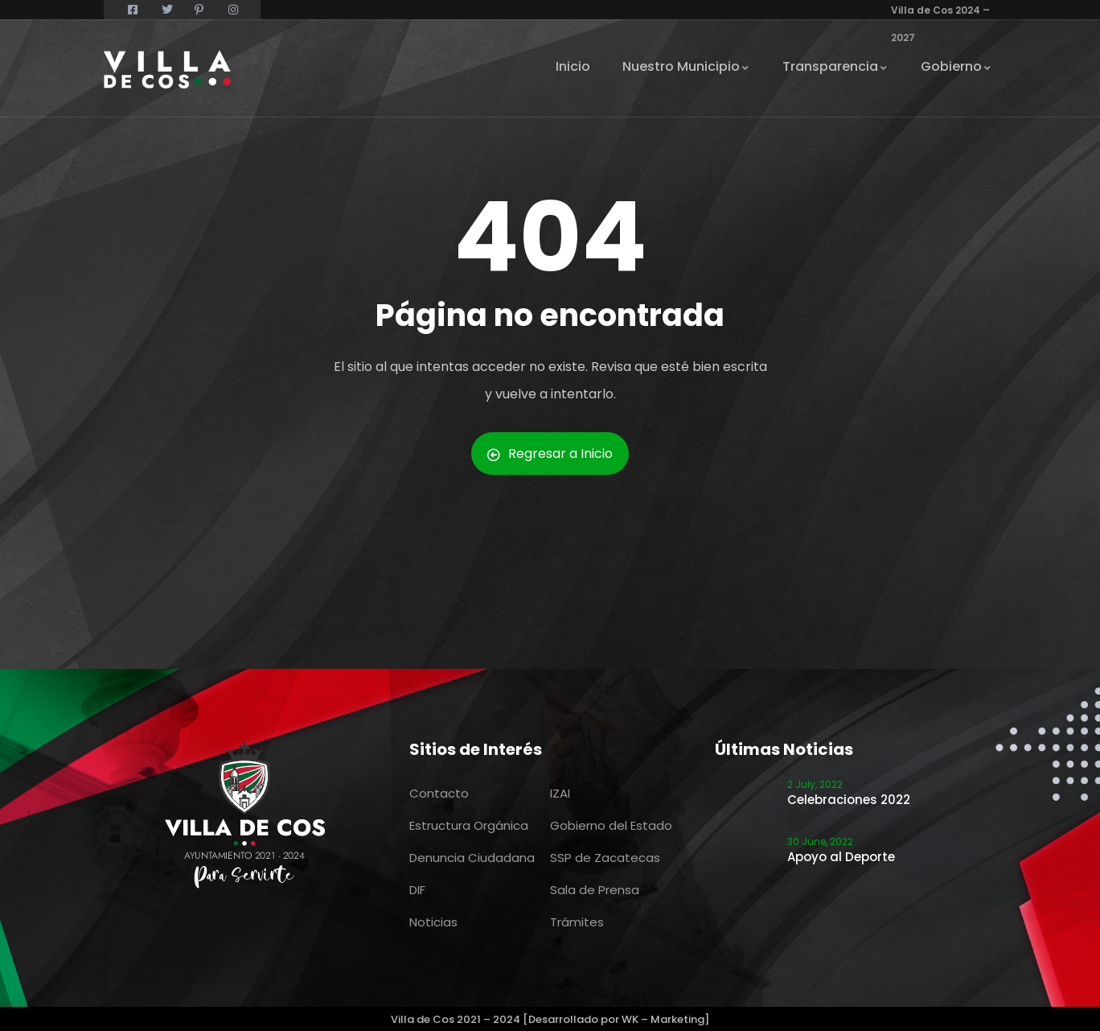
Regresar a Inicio (550, 453)
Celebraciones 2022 (848, 799)
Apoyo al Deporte (841, 856)
